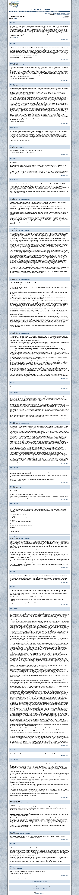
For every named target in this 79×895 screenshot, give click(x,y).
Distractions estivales (23, 23)
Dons (58, 11)
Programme (40, 11)
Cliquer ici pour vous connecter (39, 888)
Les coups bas (22, 64)
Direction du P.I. (42, 893)
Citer (67, 39)
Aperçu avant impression (37, 881)
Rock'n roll (21, 487)
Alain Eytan (15, 18)
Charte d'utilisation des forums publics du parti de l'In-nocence (57, 13)
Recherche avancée (65, 17)
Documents (50, 11)
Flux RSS (45, 881)
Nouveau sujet (19, 20)
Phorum (44, 892)
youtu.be (16, 37)
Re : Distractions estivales (24, 180)
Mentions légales (37, 893)
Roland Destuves (14, 63)
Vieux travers (21, 147)
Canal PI (30, 11)
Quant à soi (20, 844)
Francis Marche (14, 229)
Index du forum (12, 20)
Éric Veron (12, 749)
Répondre (63, 39)
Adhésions (55, 11)
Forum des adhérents (24, 11)
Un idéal (20, 868)
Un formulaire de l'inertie (24, 44)
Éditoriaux (45, 11)
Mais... (20, 128)
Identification (57, 14)
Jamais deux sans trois (24, 85)
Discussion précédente (22, 878)
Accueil (11, 11)
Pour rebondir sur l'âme (24, 587)
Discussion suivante (13, 878)
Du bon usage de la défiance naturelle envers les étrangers (31, 159)
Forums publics (16, 11)
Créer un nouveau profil (65, 14)
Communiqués (35, 11)
